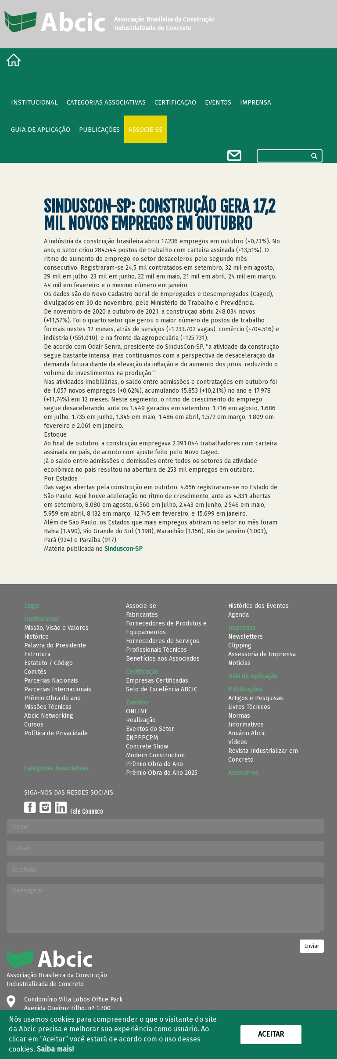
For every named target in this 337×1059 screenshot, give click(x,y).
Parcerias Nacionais (51, 680)
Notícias (239, 663)
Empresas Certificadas (157, 680)
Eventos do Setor (150, 729)
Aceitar (271, 1034)
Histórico (36, 636)
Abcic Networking (48, 715)
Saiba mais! (55, 1049)
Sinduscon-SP (123, 549)
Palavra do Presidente (55, 645)
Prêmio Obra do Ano (154, 764)
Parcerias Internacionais (57, 689)
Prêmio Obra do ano (52, 698)
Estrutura (37, 654)
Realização (141, 720)
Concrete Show (147, 746)
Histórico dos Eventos (258, 606)
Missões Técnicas (48, 707)
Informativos (246, 724)
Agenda (238, 614)
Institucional (34, 102)
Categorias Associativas (106, 102)
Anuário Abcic (247, 733)
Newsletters (245, 636)
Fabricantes (142, 614)
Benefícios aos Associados (163, 658)
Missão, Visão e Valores (56, 628)
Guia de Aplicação (40, 130)
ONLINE (137, 711)
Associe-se (145, 130)
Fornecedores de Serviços (162, 641)
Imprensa (255, 102)
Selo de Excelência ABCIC (161, 689)
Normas (239, 715)
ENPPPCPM (142, 737)
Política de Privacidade (56, 733)
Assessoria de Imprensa (262, 654)
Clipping (239, 645)
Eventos (218, 102)
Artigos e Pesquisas (255, 698)
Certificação (175, 102)
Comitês (35, 672)
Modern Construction (155, 755)
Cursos (33, 724)
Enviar (312, 946)
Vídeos (237, 742)
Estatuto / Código (48, 663)
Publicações (99, 130)
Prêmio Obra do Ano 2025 (161, 773)
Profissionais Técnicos (156, 650)
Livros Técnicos (249, 707)
